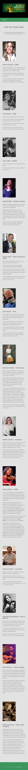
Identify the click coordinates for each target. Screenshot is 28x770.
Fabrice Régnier (19, 766)
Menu (5, 19)
